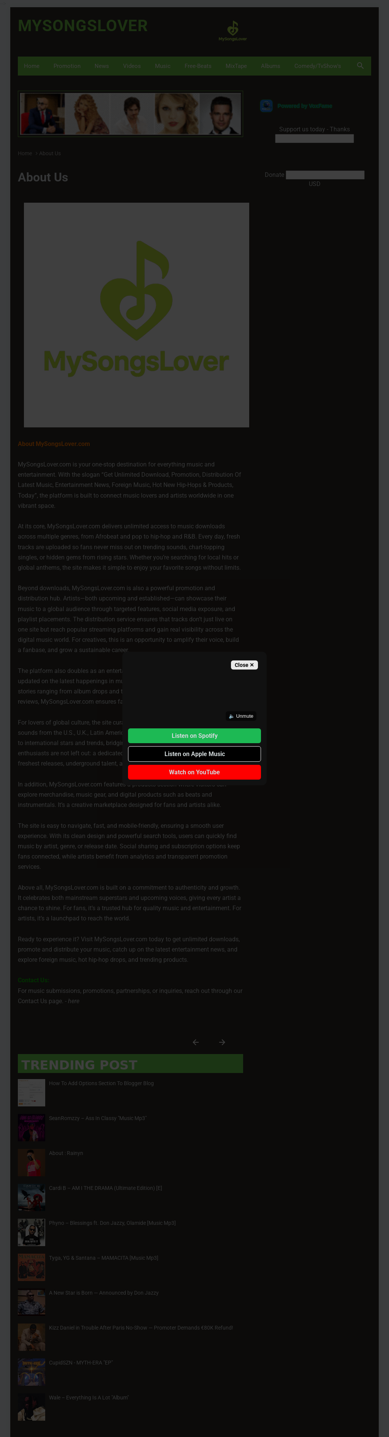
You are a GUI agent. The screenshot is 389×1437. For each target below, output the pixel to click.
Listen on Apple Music (194, 754)
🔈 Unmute (241, 716)
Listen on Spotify (195, 735)
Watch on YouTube (194, 772)
